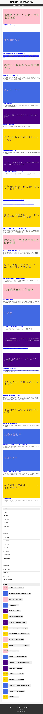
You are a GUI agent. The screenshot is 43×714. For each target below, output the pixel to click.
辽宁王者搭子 (6, 515)
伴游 (30, 5)
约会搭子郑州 (6, 565)
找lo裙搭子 (5, 522)
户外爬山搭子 (6, 519)
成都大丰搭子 (6, 544)
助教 (23, 5)
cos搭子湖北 (6, 537)
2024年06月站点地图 (21, 711)
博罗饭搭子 (5, 512)
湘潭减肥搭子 (6, 547)
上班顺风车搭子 (6, 554)
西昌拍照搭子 (6, 526)
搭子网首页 (14, 5)
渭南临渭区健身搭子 (7, 579)
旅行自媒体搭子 (6, 569)
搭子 (19, 5)
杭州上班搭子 (6, 551)
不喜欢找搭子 (6, 540)
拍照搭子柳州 (6, 572)
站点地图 (21, 709)
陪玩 (27, 5)
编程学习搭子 (6, 576)
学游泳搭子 (5, 533)
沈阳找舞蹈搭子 (6, 558)
